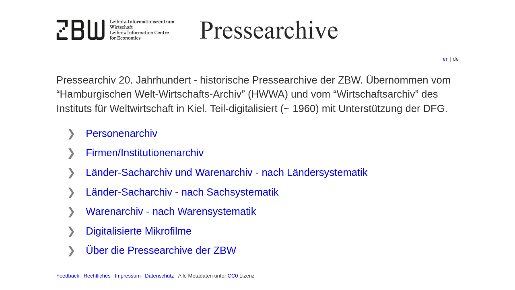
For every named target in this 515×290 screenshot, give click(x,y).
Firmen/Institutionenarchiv (145, 152)
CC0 (233, 276)
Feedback (67, 276)
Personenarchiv (121, 133)
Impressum (127, 276)
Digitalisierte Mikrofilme (139, 231)
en (446, 59)
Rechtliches (97, 276)
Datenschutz (159, 276)
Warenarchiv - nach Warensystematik (171, 211)
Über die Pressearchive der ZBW (161, 250)
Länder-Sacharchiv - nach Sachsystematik (182, 192)
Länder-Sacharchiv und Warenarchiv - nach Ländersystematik (226, 172)
